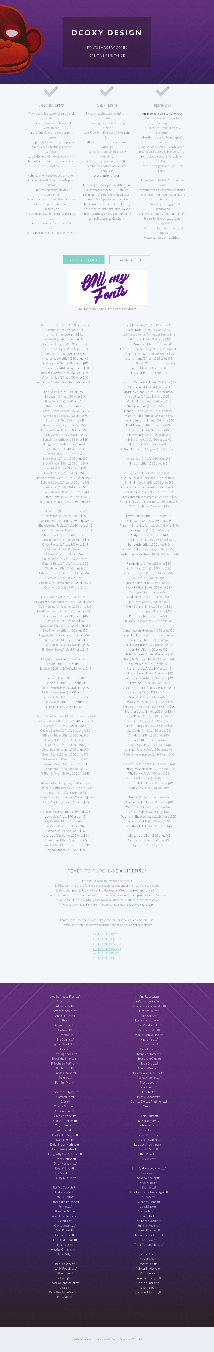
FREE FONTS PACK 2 (107, 939)
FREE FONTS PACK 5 (107, 953)
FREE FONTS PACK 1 (107, 934)
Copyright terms (84, 259)
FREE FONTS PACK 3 (107, 944)
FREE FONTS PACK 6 (107, 958)
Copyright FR (130, 259)
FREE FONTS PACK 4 (107, 948)
